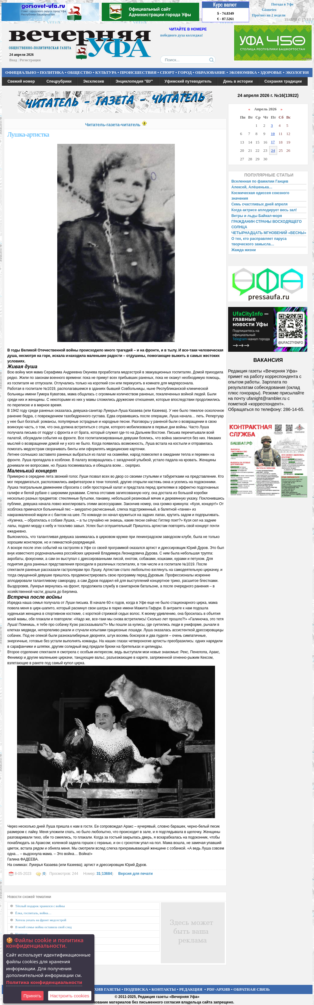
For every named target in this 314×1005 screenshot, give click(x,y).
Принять (32, 995)
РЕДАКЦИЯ (190, 989)
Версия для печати (135, 873)
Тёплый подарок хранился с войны (40, 906)
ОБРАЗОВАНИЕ (210, 72)
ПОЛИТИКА (52, 72)
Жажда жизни (243, 250)
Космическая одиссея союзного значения (260, 196)
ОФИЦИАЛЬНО (20, 72)
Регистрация (30, 60)
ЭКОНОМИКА (243, 72)
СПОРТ (167, 72)
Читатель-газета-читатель (112, 124)
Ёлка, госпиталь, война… (33, 913)
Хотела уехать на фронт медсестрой (40, 920)
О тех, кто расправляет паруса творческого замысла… (259, 241)
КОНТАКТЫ (164, 989)
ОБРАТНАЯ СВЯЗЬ (252, 989)
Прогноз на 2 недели (268, 15)
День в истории (238, 81)
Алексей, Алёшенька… (252, 187)
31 (99, 873)
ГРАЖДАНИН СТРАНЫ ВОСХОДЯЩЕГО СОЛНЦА (266, 224)
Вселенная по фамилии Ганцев (259, 181)
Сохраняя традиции (283, 81)
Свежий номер (21, 81)
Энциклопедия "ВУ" (134, 81)
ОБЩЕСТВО (79, 72)
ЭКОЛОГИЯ (297, 72)
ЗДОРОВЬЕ (271, 72)
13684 (107, 873)
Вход (13, 60)
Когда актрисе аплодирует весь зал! (264, 210)
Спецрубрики (59, 81)
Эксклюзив (93, 81)
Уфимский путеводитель (188, 81)
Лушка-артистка (28, 134)
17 (273, 142)
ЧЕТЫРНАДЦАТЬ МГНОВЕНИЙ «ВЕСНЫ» (268, 233)
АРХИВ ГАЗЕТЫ (105, 989)
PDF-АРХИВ (218, 989)
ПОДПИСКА (136, 989)
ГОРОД (185, 72)
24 (273, 150)
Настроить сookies (69, 995)
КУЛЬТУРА (106, 72)
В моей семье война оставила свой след (43, 927)
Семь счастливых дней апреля (259, 204)
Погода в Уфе (282, 4)
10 (273, 133)
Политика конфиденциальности (44, 982)
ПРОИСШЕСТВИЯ (138, 72)
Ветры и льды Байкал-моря (256, 216)
